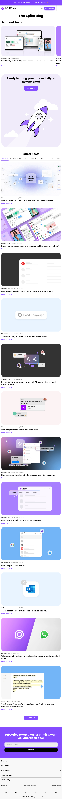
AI (10, 158)
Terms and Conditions (30, 785)
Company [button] (5, 780)
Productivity (51, 158)
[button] (42, 8)
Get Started (31, 88)
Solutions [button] (5, 765)
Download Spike (49, 8)
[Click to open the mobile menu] (59, 8)
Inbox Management (38, 158)
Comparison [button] (6, 775)
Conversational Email (20, 158)
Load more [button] (31, 718)
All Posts (5, 158)
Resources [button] (5, 770)
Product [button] (4, 761)
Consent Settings (56, 785)
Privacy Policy (5, 785)
